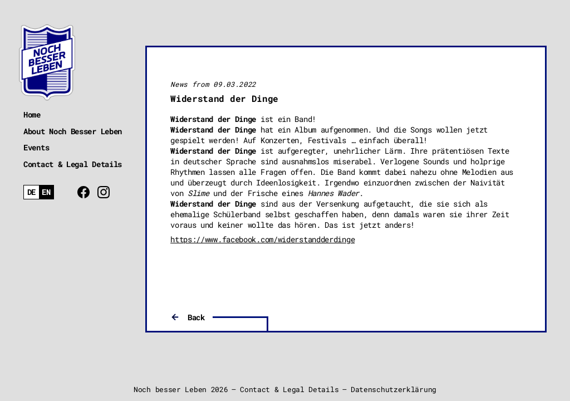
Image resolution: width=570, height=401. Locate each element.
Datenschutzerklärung (393, 389)
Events (36, 147)
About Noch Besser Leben (72, 131)
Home (32, 114)
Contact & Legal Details (72, 164)
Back (196, 317)
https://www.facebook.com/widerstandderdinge (262, 239)
